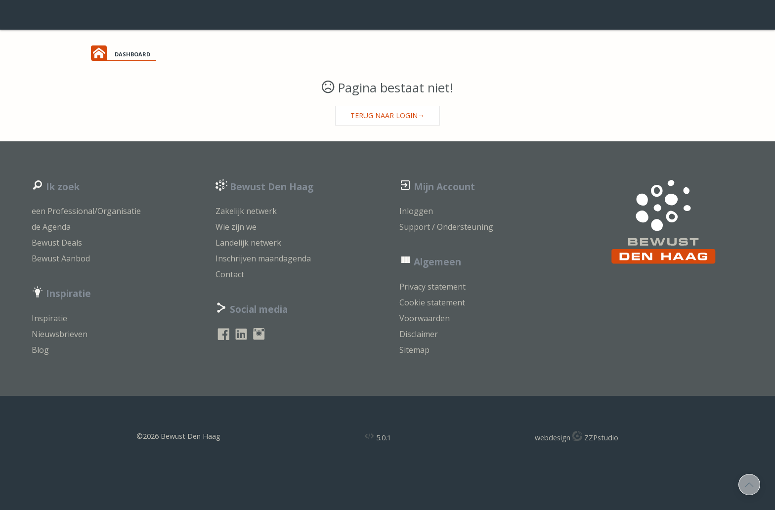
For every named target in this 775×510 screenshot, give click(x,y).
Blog (40, 349)
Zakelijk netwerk (246, 211)
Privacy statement (432, 286)
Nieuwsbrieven (59, 334)
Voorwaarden (424, 318)
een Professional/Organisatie (86, 211)
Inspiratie (49, 318)
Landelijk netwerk (248, 242)
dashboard (132, 53)
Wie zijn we (236, 226)
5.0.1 (377, 436)
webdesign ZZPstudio (576, 436)
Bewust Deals (57, 242)
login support (387, 15)
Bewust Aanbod (61, 258)
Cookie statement (432, 302)
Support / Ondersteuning (446, 226)
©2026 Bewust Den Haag (178, 436)
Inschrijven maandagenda (263, 258)
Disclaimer (418, 334)
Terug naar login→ (387, 115)
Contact (229, 274)
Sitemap (414, 349)
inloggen (745, 15)
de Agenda (51, 226)
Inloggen (416, 211)
